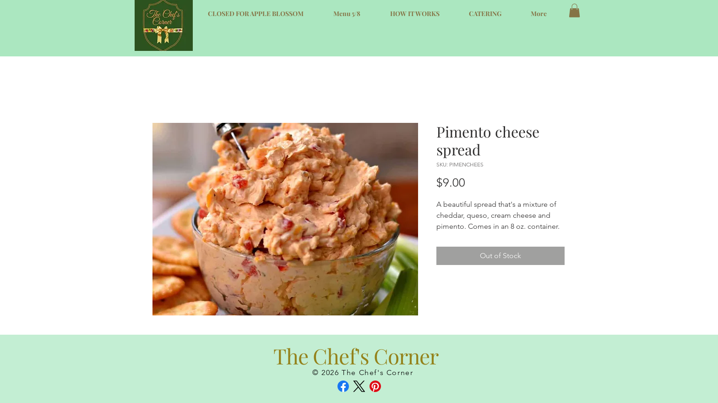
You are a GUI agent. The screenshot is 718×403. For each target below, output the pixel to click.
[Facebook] (343, 386)
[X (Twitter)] (359, 386)
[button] (574, 10)
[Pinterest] (375, 386)
